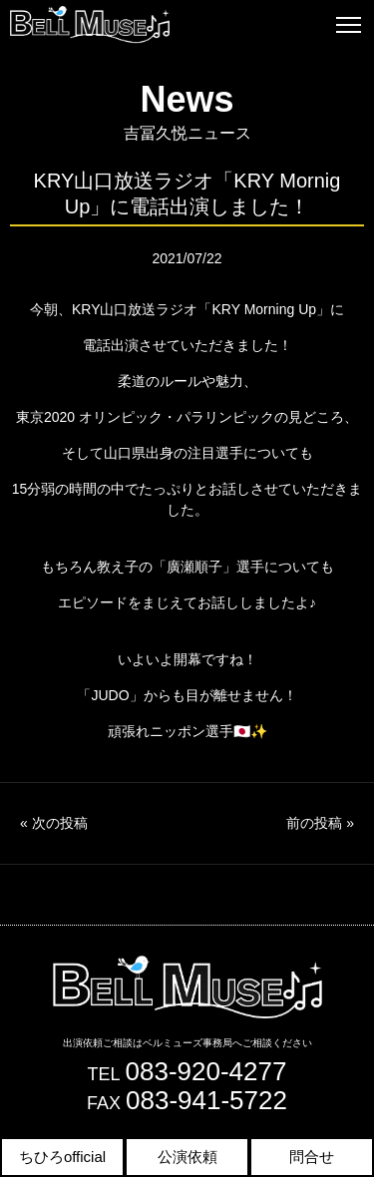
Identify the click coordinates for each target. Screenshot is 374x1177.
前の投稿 (320, 823)
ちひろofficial (62, 1156)
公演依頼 (187, 1156)
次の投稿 (54, 823)
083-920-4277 (206, 1071)
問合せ (311, 1156)
